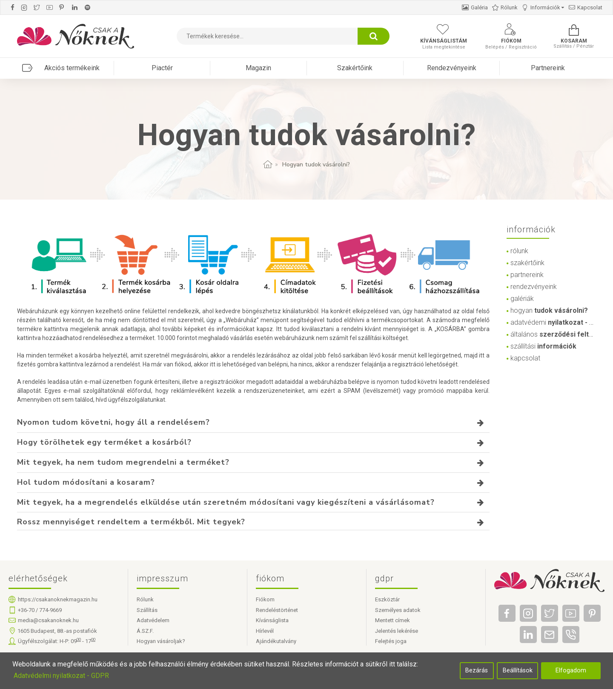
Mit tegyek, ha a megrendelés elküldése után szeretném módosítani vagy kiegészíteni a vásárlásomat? (226, 502)
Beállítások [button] (518, 670)
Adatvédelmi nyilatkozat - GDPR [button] (61, 676)
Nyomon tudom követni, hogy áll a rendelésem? (113, 422)
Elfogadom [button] (571, 670)
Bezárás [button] (476, 670)
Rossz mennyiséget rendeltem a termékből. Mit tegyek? (131, 522)
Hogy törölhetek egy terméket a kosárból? (104, 442)
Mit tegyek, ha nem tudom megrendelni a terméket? (123, 462)
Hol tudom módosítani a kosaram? (86, 482)
